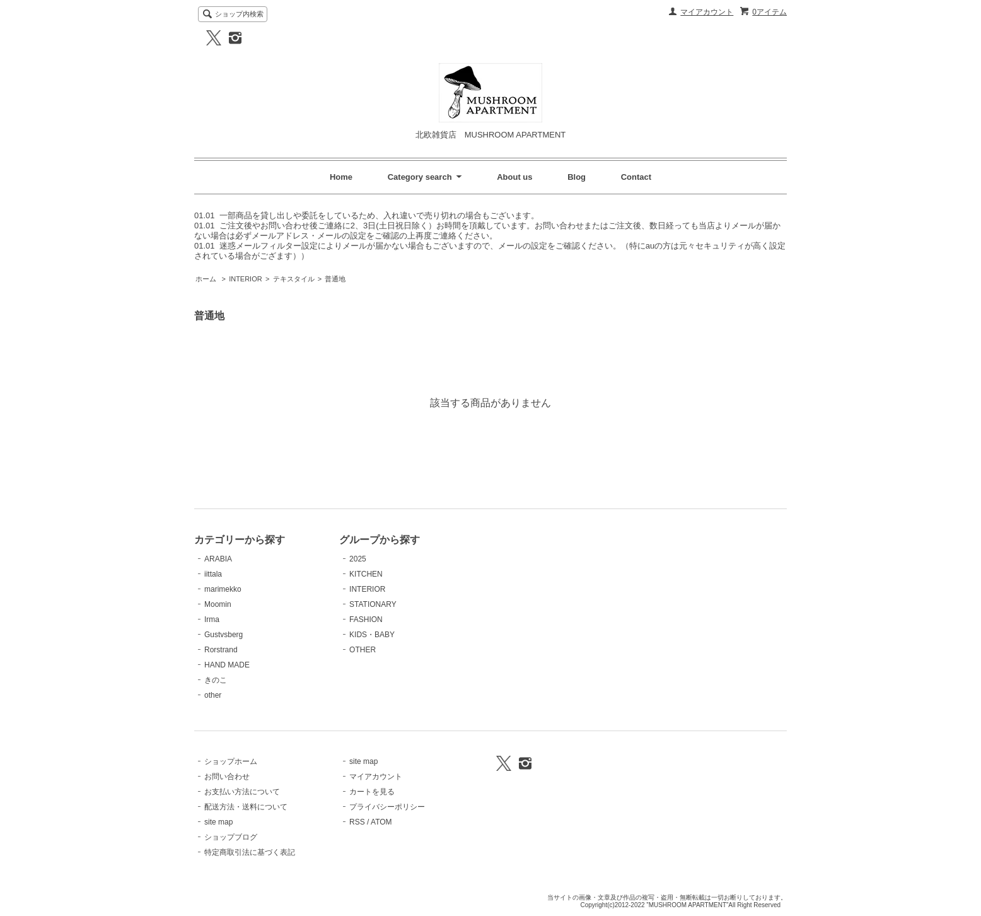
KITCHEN (366, 574)
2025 (357, 559)
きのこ (215, 680)
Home (341, 177)
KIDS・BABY (372, 634)
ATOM (381, 822)
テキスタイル (294, 279)
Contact (636, 177)
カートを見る (372, 791)
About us (514, 177)
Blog (576, 177)
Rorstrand (221, 649)
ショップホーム (230, 761)
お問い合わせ (227, 776)
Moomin (217, 604)
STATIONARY (373, 604)
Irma (211, 619)
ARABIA (218, 559)
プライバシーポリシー (387, 806)
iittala (213, 574)
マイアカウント (706, 12)
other (212, 695)
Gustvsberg (223, 634)
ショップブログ (230, 837)
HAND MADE (227, 665)
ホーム (205, 279)
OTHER (362, 649)
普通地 (335, 279)
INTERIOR (245, 279)
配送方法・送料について (245, 806)
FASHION (366, 619)
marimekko (222, 589)
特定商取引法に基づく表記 (249, 852)
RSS (357, 822)
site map (218, 822)
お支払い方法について (242, 791)
